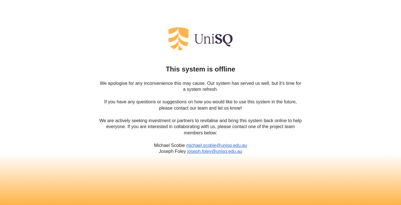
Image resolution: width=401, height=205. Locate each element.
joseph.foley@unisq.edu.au (214, 151)
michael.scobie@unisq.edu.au (216, 145)
